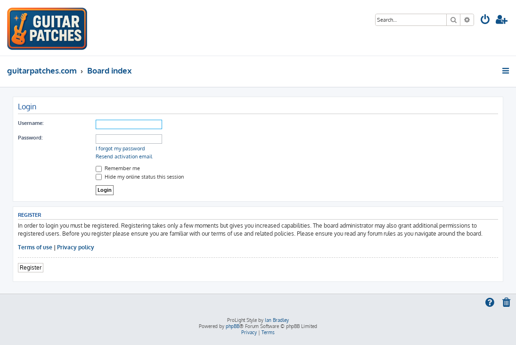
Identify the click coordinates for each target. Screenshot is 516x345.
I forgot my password (120, 148)
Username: (30, 123)
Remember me (118, 168)
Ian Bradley (277, 320)
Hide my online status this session (140, 176)
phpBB (232, 326)
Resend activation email (124, 156)
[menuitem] (485, 20)
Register (30, 267)
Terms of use (35, 247)
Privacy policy (75, 247)
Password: (30, 137)
